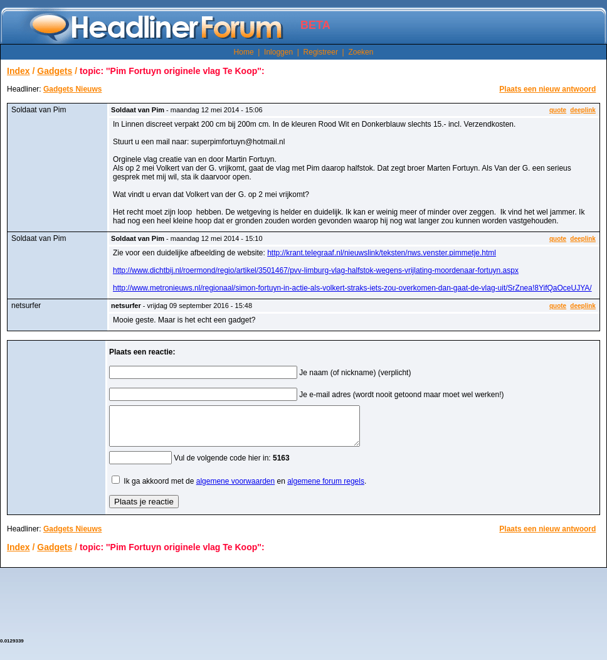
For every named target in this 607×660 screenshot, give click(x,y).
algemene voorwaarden (235, 488)
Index (18, 71)
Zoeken (360, 52)
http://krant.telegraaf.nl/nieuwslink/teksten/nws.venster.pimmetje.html (381, 252)
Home (244, 52)
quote (557, 110)
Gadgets (54, 71)
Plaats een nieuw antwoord (547, 89)
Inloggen (278, 52)
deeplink (583, 110)
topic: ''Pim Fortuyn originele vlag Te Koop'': (172, 71)
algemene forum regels (325, 488)
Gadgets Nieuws (72, 89)
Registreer (321, 52)
